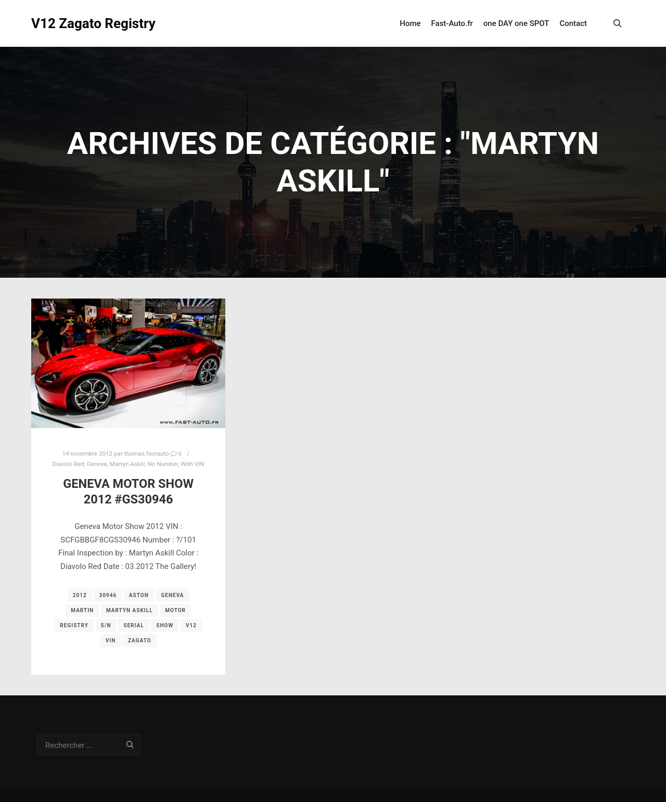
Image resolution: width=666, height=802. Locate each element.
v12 (191, 625)
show (164, 625)
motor (175, 610)
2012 (80, 595)
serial (133, 625)
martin (82, 610)
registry (74, 625)
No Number (162, 464)
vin (111, 640)
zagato (139, 640)
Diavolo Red (68, 464)
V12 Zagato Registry (83, 23)
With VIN (192, 464)
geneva (172, 595)
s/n (106, 625)
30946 (108, 595)
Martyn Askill (127, 464)
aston (139, 595)
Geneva (97, 464)
